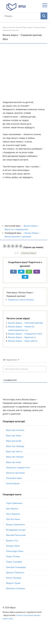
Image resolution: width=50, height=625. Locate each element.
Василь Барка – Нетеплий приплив (25, 323)
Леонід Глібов (13, 546)
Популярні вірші (14, 478)
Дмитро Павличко (15, 572)
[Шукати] (44, 15)
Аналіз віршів (12, 483)
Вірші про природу (15, 446)
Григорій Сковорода (16, 567)
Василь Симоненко (15, 524)
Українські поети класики (21, 299)
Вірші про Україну (15, 457)
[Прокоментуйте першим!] (25, 369)
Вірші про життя (14, 451)
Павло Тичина (13, 556)
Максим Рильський (15, 535)
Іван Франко (12, 508)
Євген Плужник (13, 578)
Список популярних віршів (27, 615)
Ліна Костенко (13, 519)
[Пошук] (21, 15)
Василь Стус (12, 540)
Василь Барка (29, 253)
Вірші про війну (13, 435)
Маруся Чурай (13, 583)
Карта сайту (8, 619)
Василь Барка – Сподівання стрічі (25, 334)
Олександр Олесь (14, 551)
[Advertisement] (25, 72)
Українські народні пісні (18, 467)
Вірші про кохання (15, 430)
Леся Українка (13, 514)
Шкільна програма (15, 473)
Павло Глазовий (14, 562)
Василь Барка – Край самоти (22, 341)
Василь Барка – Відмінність (22, 337)
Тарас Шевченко (14, 503)
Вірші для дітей (13, 441)
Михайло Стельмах (15, 588)
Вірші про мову (13, 462)
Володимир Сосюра (16, 530)
